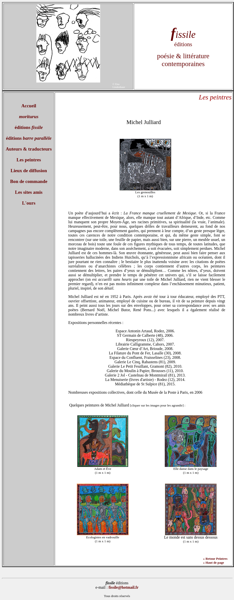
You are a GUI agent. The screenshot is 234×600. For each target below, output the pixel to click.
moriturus (29, 116)
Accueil (28, 105)
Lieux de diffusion (29, 170)
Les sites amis (28, 192)
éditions (29, 127)
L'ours (28, 203)
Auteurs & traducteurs (29, 149)
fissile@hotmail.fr (123, 587)
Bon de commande (28, 181)
